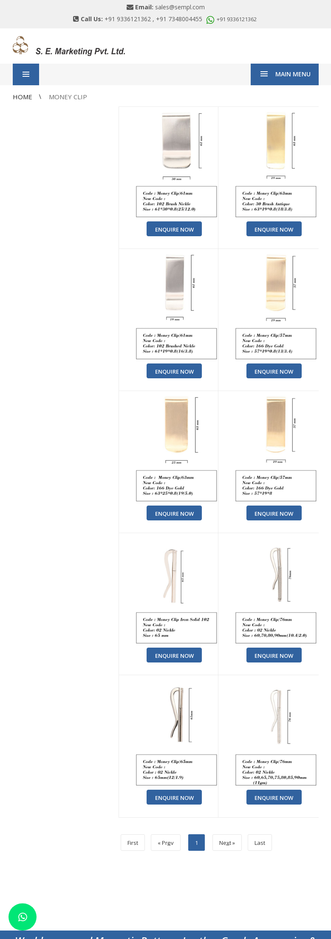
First (132, 842)
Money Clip (68, 96)
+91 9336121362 (230, 19)
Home (23, 96)
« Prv (166, 842)
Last (260, 842)
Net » (227, 842)
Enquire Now (174, 229)
